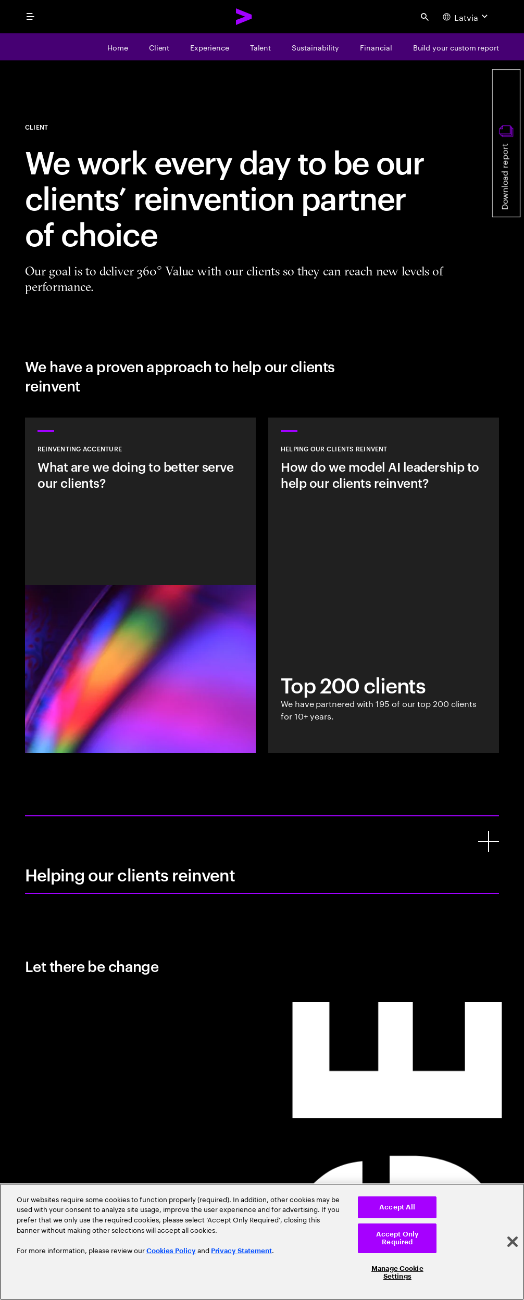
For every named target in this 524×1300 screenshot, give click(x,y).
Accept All (397, 1207)
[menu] (30, 16)
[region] (262, 1241)
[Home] (118, 46)
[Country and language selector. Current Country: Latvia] (466, 16)
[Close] (512, 1241)
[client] (159, 46)
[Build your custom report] (456, 46)
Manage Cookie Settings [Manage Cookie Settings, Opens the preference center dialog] (397, 1272)
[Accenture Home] (244, 16)
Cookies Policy (171, 1250)
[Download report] (506, 143)
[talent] (261, 46)
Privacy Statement (241, 1250)
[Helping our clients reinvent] (488, 841)
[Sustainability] (315, 46)
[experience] (209, 46)
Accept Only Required (397, 1238)
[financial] (376, 46)
